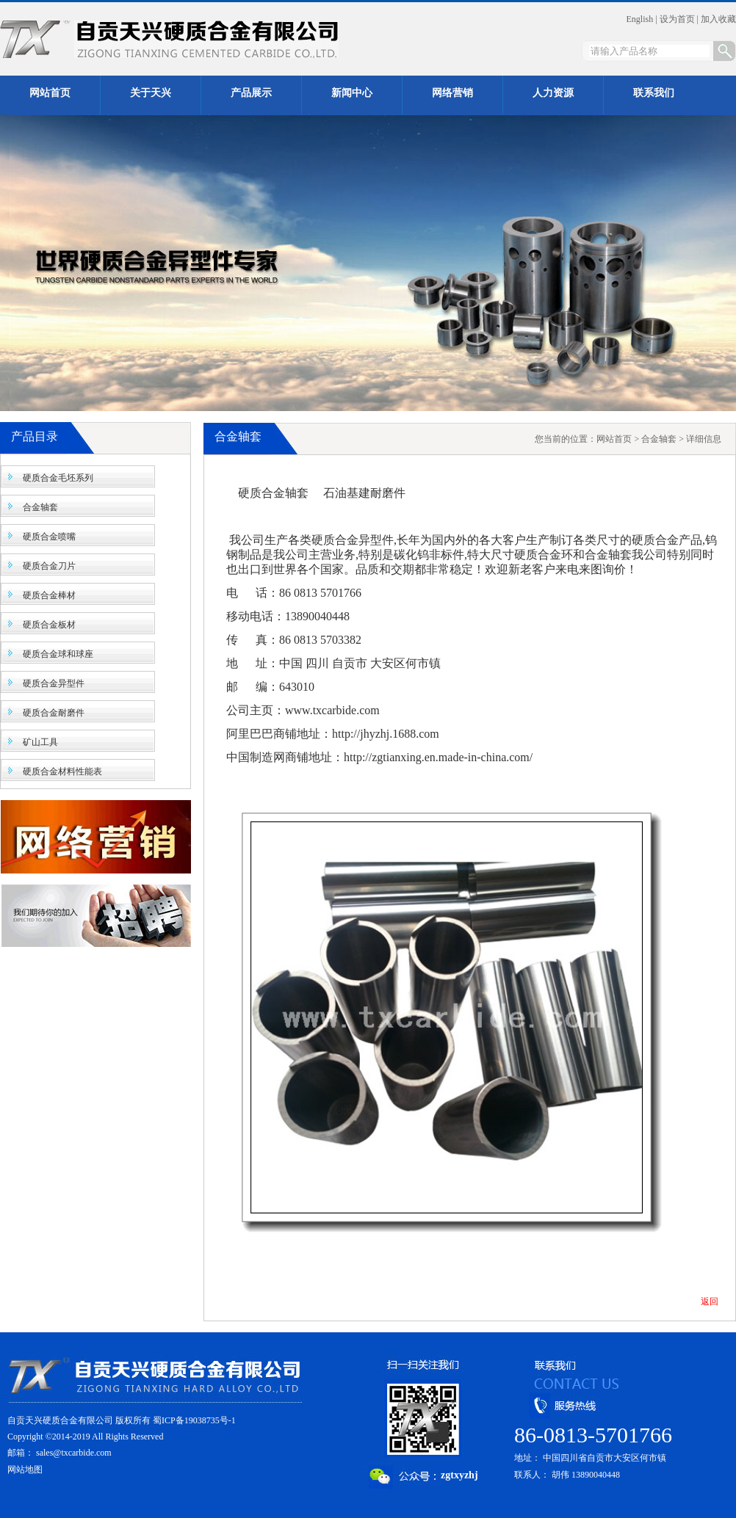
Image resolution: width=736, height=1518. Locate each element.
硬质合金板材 (49, 625)
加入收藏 (718, 19)
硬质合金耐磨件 (53, 713)
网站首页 (614, 439)
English (640, 19)
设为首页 (677, 19)
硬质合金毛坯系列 (58, 478)
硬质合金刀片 (49, 566)
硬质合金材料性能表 (62, 771)
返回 (709, 1301)
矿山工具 (40, 742)
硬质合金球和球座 (58, 654)
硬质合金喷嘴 (49, 536)
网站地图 (25, 1469)
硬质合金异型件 (53, 683)
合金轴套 (40, 507)
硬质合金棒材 (49, 595)
